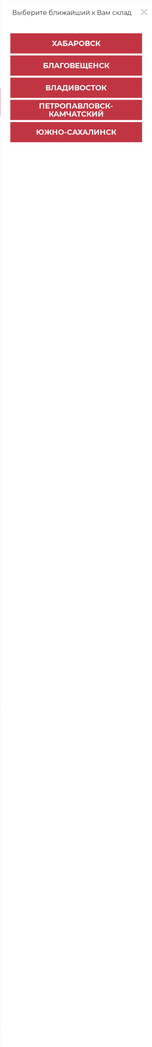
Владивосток (76, 88)
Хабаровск (76, 43)
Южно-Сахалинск (76, 132)
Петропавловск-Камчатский (76, 110)
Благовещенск (76, 65)
